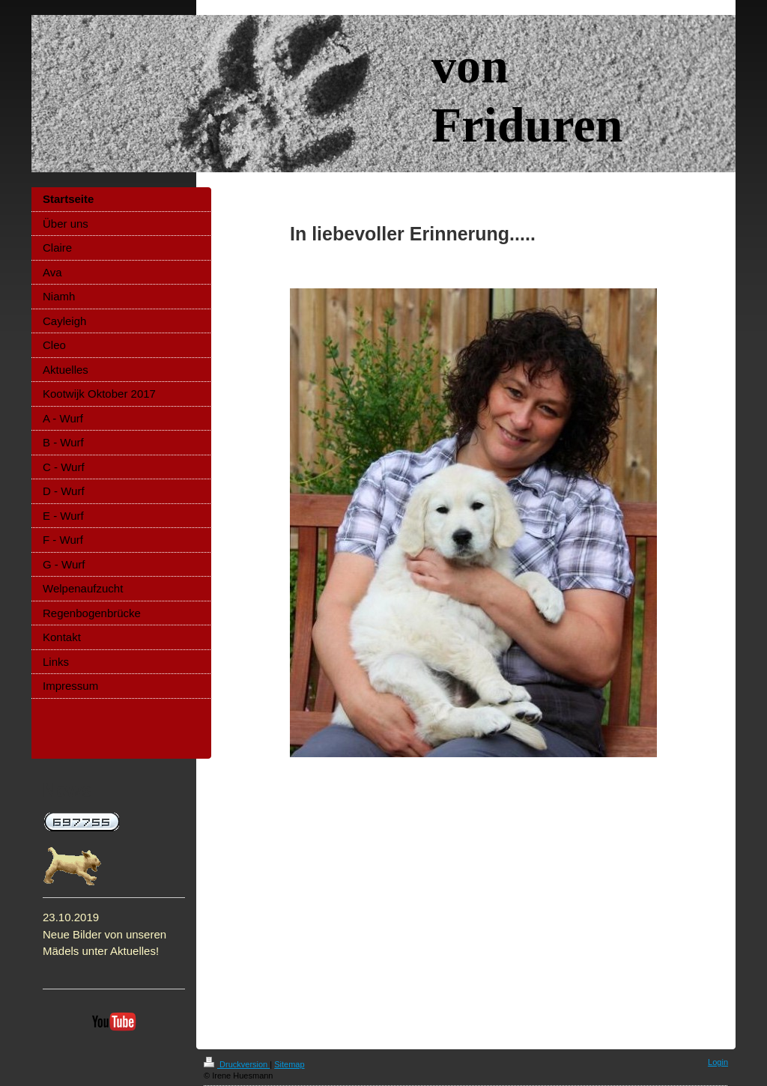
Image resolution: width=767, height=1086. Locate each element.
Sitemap (289, 1064)
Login (718, 1062)
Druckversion (237, 1064)
